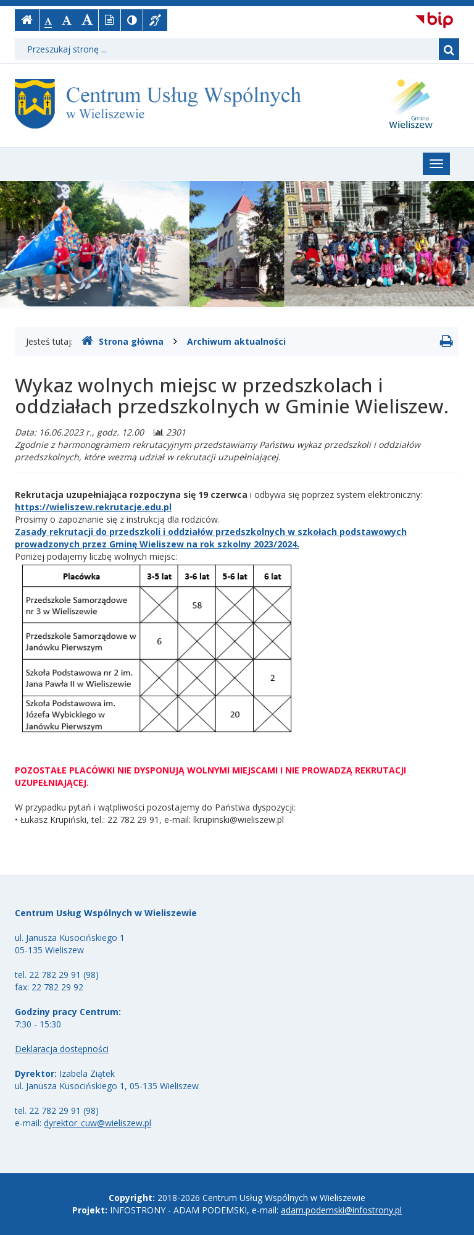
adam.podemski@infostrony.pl (341, 1210)
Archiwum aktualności (236, 341)
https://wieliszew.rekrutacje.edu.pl (93, 507)
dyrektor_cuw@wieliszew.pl (97, 1123)
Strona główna (122, 341)
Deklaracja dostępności (62, 1049)
